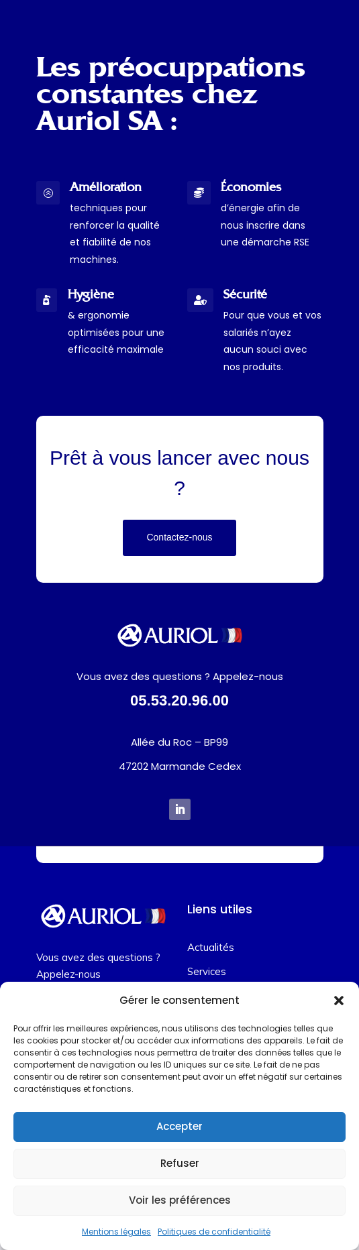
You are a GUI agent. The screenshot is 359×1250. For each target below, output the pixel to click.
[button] (339, 1000)
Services (206, 971)
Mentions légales (116, 1231)
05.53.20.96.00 (179, 700)
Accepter (179, 1126)
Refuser (179, 1163)
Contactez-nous (179, 537)
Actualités (210, 947)
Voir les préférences (180, 1200)
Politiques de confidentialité (214, 1231)
